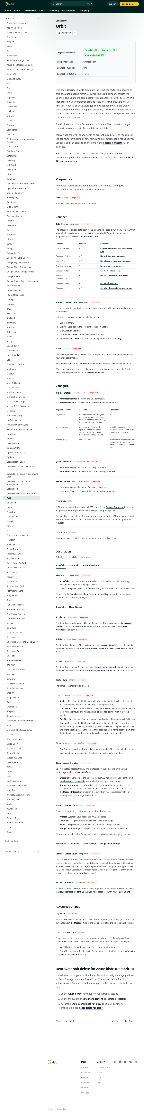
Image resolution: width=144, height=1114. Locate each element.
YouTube (85, 1080)
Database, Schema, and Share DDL (103, 663)
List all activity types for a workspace (115, 260)
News (99, 1065)
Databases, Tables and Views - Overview (106, 641)
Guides (42, 11)
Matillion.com (102, 1055)
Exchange (85, 1065)
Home (8, 11)
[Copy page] (64, 32)
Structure (60, 929)
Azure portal (75, 981)
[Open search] (72, 3)
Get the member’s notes (110, 270)
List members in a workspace (112, 265)
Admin (17, 11)
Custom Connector (113, 142)
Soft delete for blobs (91, 995)
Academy (85, 1060)
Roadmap (85, 1070)
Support (113, 4)
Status (99, 1060)
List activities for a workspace (112, 255)
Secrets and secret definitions (75, 361)
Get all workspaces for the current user (116, 287)
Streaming (54, 11)
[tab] (61, 560)
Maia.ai (84, 1055)
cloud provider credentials (72, 771)
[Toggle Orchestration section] (21, 841)
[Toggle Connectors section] (21, 18)
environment (123, 880)
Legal (98, 1070)
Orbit (70, 321)
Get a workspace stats (109, 282)
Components (30, 11)
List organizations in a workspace (114, 274)
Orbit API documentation (86, 235)
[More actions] (74, 32)
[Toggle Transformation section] (21, 851)
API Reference (68, 11)
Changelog (84, 11)
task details (99, 911)
